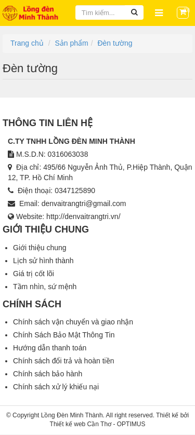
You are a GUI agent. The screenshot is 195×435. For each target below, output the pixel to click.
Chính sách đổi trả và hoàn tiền (63, 361)
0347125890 (75, 190)
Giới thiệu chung (40, 247)
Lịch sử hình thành (43, 260)
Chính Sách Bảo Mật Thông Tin (64, 335)
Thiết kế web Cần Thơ (80, 424)
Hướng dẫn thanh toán (49, 348)
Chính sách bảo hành (47, 374)
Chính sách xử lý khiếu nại (56, 387)
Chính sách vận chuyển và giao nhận (73, 322)
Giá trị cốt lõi (33, 273)
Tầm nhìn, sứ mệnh (44, 286)
